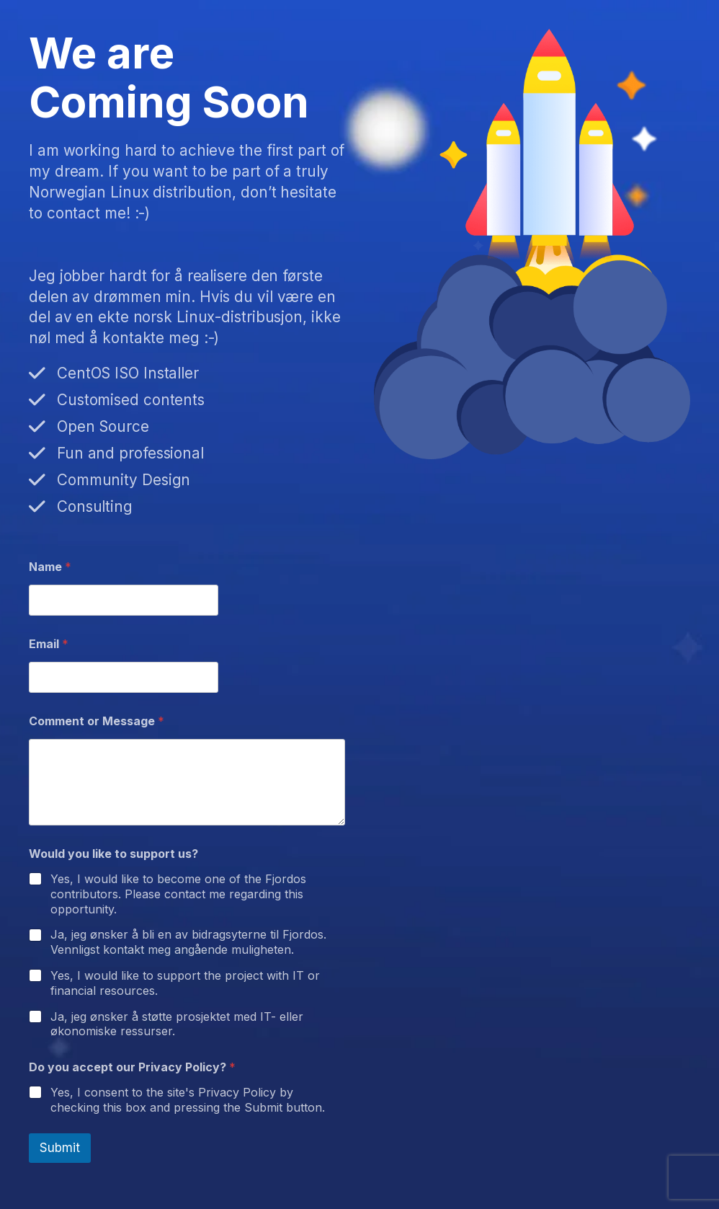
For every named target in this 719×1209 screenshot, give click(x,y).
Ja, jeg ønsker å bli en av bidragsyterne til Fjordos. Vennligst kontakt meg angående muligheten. (188, 942)
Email (48, 644)
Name (50, 567)
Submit (60, 1148)
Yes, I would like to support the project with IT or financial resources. (185, 983)
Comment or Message (96, 721)
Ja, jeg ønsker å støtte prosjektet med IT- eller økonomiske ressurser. (176, 1024)
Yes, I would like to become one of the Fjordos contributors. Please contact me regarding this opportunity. (178, 894)
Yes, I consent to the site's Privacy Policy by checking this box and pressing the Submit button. (187, 1100)
